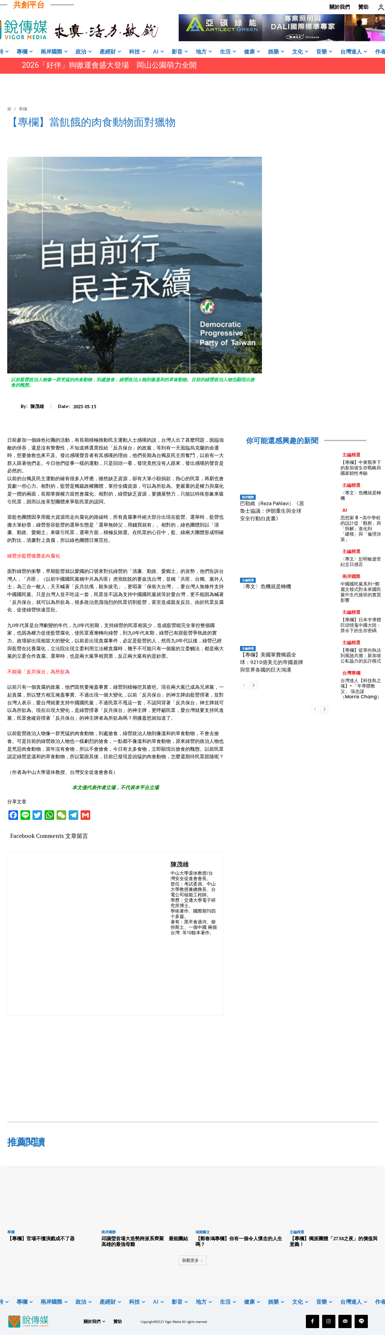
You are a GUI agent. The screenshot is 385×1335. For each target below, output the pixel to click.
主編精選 (248, 580)
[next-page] (253, 685)
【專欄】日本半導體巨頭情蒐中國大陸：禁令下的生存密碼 (360, 625)
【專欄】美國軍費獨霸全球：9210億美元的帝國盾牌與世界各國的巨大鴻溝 (271, 662)
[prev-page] (244, 685)
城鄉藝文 (203, 1232)
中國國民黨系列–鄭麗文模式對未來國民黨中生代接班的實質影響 (360, 592)
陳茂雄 (37, 406)
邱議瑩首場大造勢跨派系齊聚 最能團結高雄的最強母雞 (144, 1241)
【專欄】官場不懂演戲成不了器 (41, 1238)
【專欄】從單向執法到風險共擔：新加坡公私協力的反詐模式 (360, 655)
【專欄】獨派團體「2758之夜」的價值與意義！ (333, 1241)
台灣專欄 (351, 673)
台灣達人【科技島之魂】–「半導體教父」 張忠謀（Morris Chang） (360, 688)
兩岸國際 (248, 497)
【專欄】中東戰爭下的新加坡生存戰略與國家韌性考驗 (360, 467)
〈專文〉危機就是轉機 (265, 586)
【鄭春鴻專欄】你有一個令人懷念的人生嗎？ (239, 1241)
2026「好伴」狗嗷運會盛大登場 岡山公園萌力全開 (109, 65)
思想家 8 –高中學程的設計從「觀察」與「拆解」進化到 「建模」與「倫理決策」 (360, 528)
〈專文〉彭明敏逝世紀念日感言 (360, 561)
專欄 (23, 109)
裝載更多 (192, 1260)
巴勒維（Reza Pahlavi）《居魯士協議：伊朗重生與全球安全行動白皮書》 (272, 510)
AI (344, 510)
